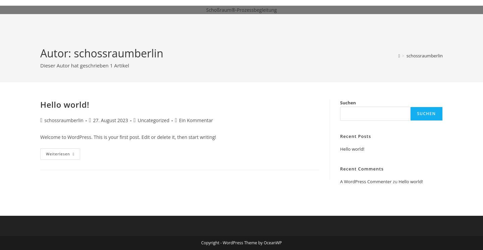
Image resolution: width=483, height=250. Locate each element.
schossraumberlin (425, 56)
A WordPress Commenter (366, 182)
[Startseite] (399, 56)
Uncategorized (153, 120)
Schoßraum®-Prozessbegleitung (241, 10)
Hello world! (64, 104)
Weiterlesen (63, 155)
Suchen (348, 103)
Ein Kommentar (196, 120)
